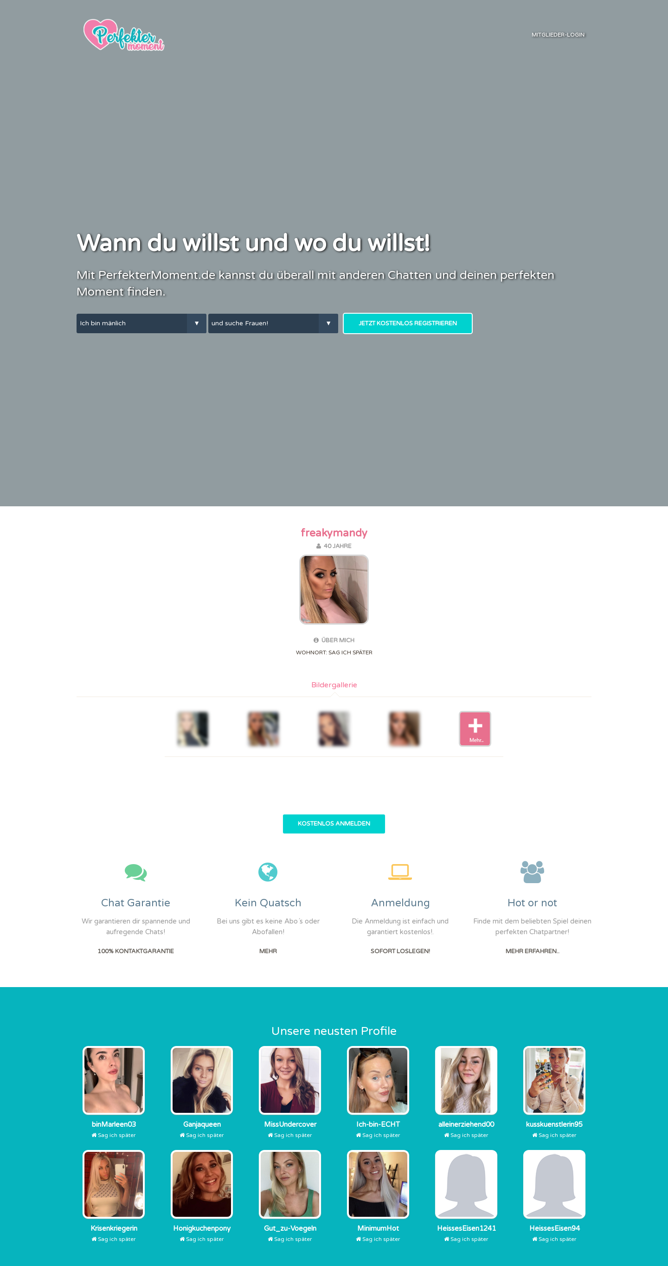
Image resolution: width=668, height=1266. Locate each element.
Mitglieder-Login (558, 35)
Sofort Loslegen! (400, 951)
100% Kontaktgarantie (135, 951)
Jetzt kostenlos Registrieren (408, 323)
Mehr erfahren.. (532, 951)
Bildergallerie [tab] (334, 685)
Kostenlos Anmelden (334, 823)
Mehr (268, 951)
